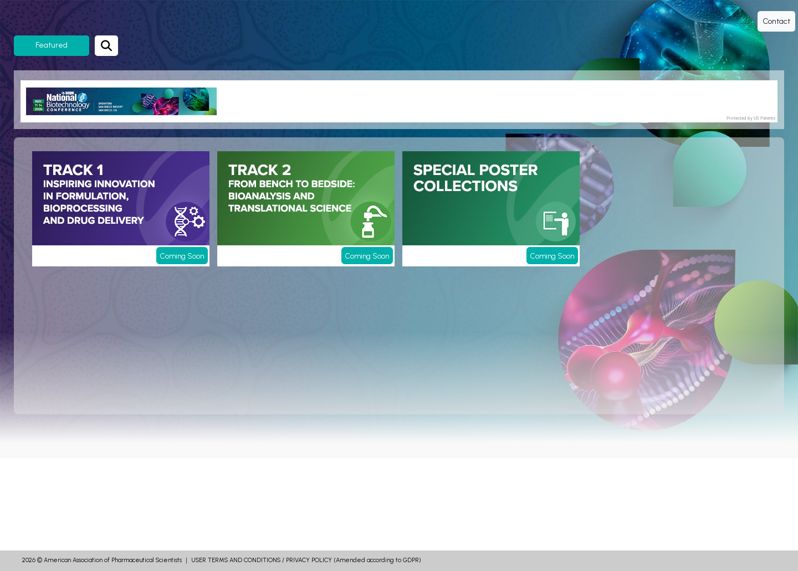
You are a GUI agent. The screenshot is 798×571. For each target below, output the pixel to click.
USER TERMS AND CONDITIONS (235, 560)
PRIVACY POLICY (309, 560)
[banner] (126, 101)
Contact (776, 21)
